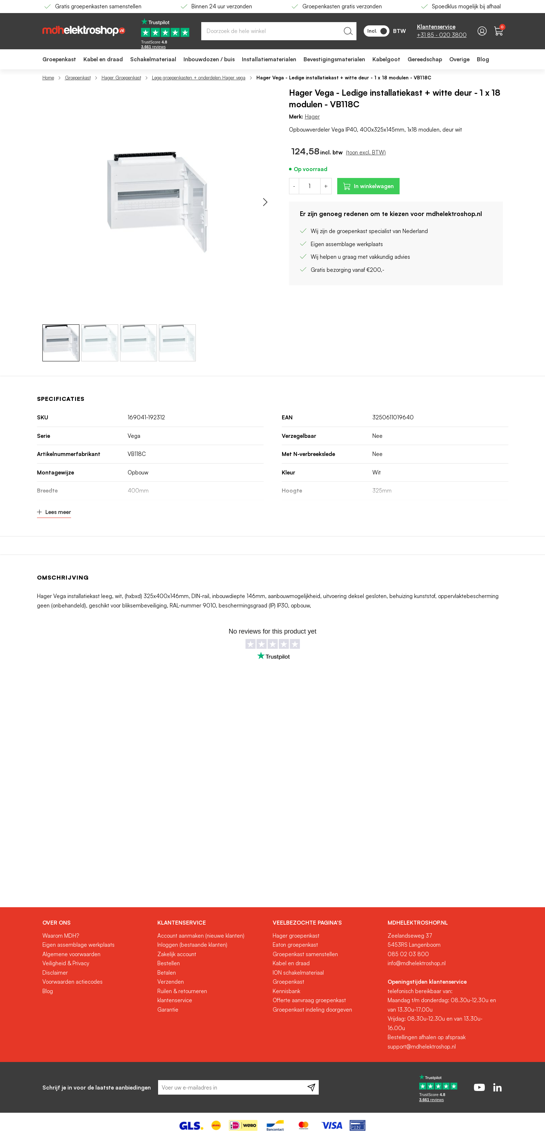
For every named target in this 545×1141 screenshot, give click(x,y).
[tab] (97, 923)
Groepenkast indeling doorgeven (312, 1009)
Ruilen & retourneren (182, 991)
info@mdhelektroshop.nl (417, 963)
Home (48, 77)
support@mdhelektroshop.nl (422, 1046)
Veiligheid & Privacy (65, 963)
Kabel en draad (291, 963)
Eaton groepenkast (295, 944)
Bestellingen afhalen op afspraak (427, 1037)
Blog (47, 991)
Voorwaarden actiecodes (72, 981)
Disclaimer (55, 972)
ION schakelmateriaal (298, 972)
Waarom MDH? (60, 935)
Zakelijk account (176, 954)
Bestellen (168, 963)
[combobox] (278, 31)
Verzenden (170, 981)
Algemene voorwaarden (71, 954)
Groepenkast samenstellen (305, 954)
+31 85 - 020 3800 (442, 35)
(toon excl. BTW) (366, 152)
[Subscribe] (311, 1087)
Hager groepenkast (296, 935)
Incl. (377, 31)
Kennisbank (286, 991)
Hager (312, 116)
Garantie (167, 1009)
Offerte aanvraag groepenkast (309, 1000)
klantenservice (174, 1000)
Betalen (166, 972)
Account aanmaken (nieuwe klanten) (200, 935)
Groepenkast (78, 77)
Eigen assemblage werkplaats (78, 944)
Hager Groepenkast (121, 77)
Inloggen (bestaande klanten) (192, 944)
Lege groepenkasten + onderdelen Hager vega (198, 77)
